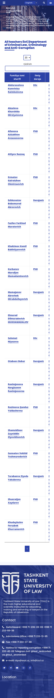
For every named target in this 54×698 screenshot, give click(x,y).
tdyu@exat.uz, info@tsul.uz (29, 660)
